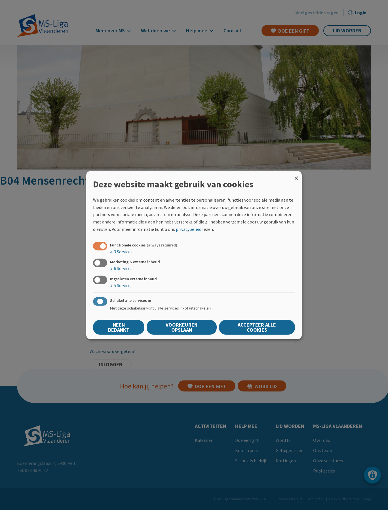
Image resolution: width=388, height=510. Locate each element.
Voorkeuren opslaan (181, 327)
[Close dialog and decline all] (296, 174)
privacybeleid (188, 229)
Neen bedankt (118, 327)
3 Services (121, 251)
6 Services (121, 268)
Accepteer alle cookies (257, 327)
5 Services (121, 285)
